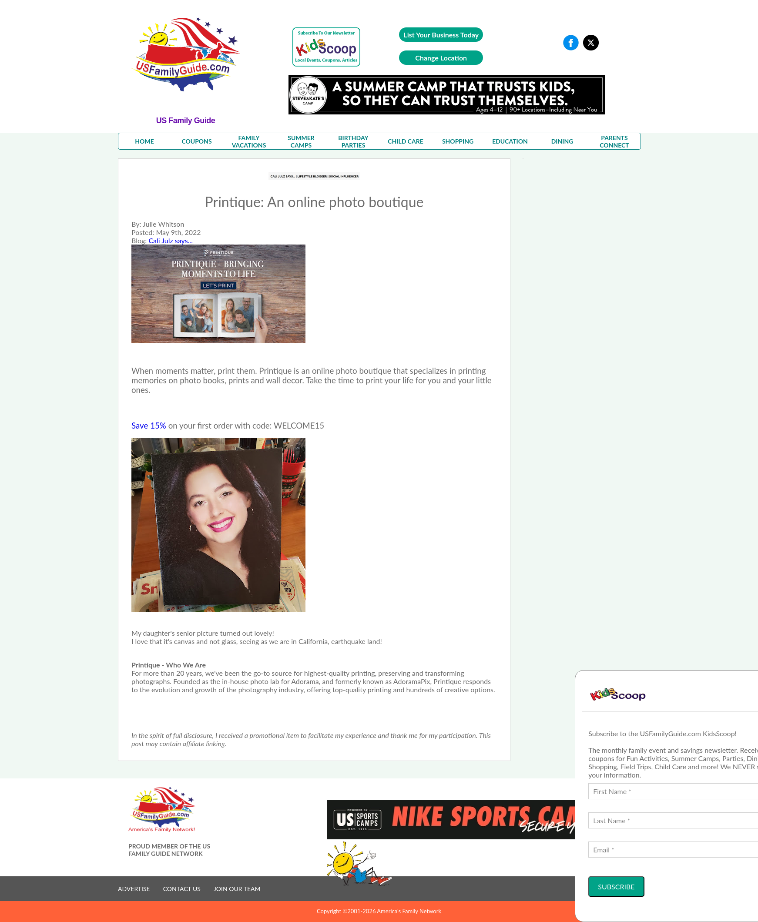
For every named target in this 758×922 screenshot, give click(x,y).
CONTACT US (182, 888)
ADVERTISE (134, 888)
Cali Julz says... (170, 240)
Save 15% (148, 425)
